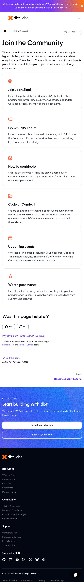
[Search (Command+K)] (79, 18)
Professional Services (11, 537)
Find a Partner (8, 541)
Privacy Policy (8, 344)
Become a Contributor (12, 510)
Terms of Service (26, 344)
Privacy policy (10, 336)
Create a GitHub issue (32, 336)
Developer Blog (9, 491)
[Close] (82, 6)
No (22, 326)
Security (41, 580)
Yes (9, 326)
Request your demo (42, 434)
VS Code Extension (10, 475)
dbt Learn (6, 483)
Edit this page (11, 358)
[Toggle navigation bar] (4, 18)
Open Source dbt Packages (14, 514)
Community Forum (10, 518)
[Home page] (5, 31)
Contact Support (9, 532)
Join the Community (11, 506)
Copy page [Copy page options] (72, 31)
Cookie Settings (57, 580)
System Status (8, 545)
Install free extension (42, 425)
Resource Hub (8, 479)
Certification (7, 487)
